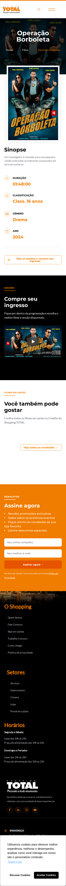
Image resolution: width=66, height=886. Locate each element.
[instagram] (26, 810)
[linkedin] (18, 810)
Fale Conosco (15, 624)
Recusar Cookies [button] (20, 875)
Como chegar (15, 645)
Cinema (14, 697)
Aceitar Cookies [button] (46, 875)
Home (9, 49)
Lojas (13, 704)
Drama (20, 219)
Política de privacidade (20, 652)
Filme (25, 49)
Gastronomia (17, 690)
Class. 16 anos (28, 201)
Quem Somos (15, 617)
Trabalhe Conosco (17, 638)
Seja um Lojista (16, 631)
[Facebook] (9, 810)
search (39, 9)
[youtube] (35, 810)
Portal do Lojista (19, 711)
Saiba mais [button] (15, 861)
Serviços (15, 683)
